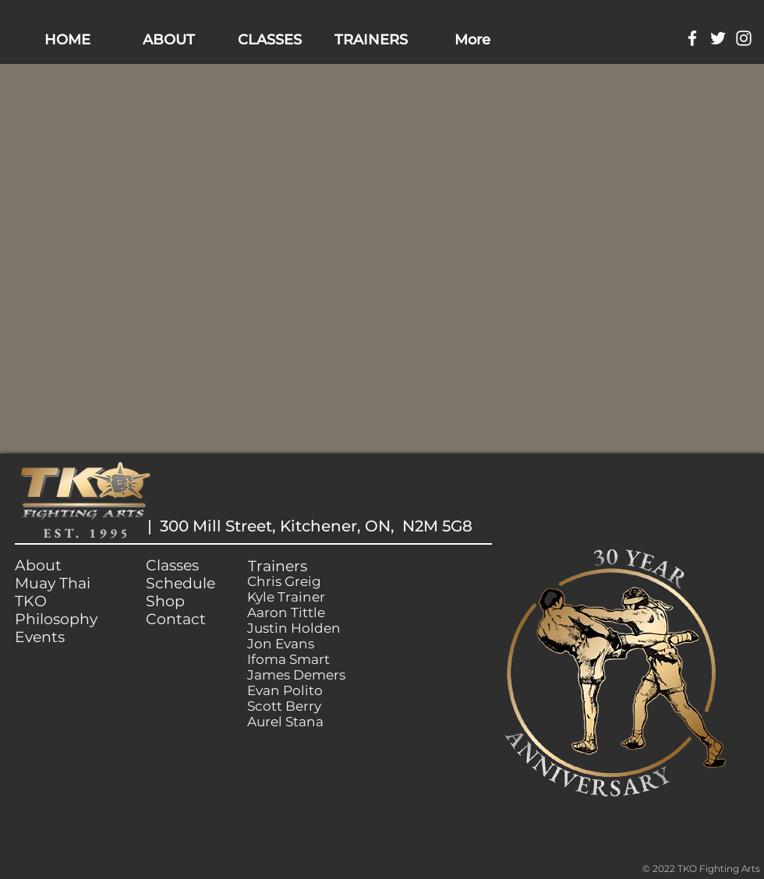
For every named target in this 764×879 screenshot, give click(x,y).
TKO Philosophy (56, 610)
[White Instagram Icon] (744, 38)
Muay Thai (52, 583)
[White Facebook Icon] (692, 38)
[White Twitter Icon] (718, 38)
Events (40, 637)
